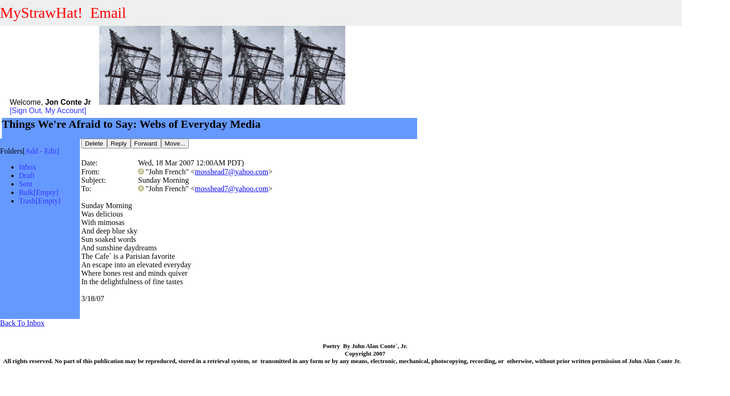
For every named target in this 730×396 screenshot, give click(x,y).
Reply (119, 143)
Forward (145, 143)
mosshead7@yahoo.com (231, 172)
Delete (94, 143)
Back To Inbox (22, 323)
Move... (175, 143)
